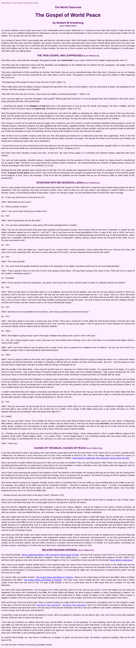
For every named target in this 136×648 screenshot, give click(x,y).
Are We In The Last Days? (74, 605)
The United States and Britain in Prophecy (54, 577)
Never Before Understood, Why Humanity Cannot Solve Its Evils (100, 458)
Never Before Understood (121, 560)
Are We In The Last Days (48, 605)
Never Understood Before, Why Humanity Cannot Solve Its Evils (50, 555)
